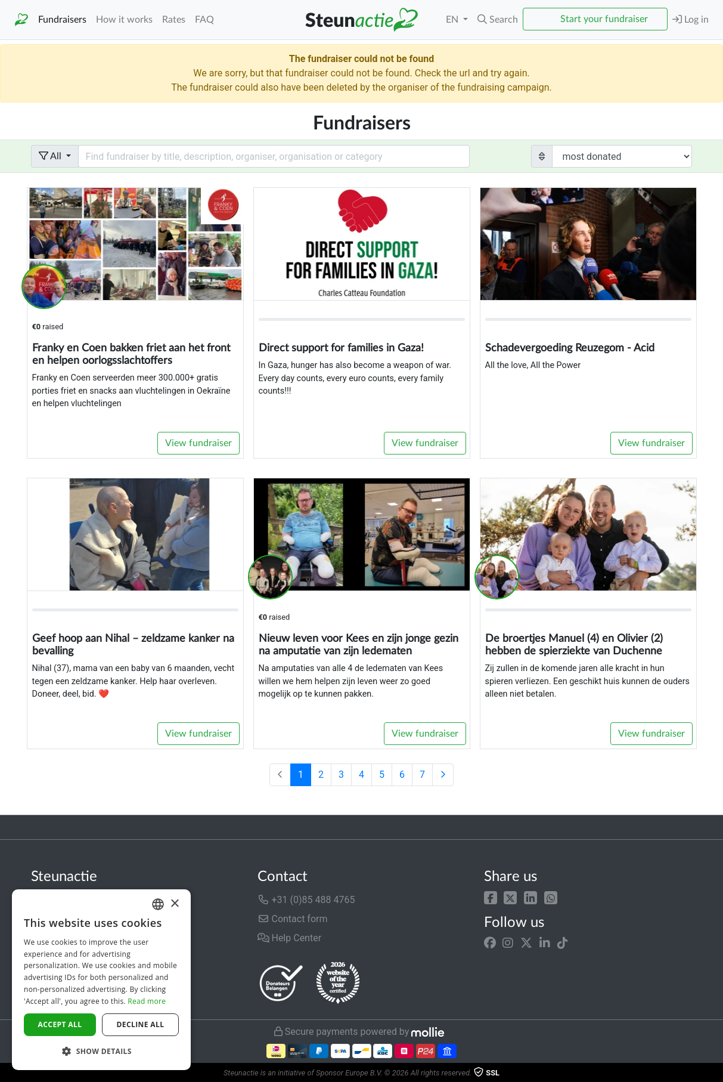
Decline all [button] (141, 1024)
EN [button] (453, 19)
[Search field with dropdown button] (274, 156)
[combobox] (158, 904)
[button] (490, 897)
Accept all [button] (60, 1024)
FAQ (204, 19)
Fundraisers (62, 19)
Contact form (292, 919)
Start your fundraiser (604, 19)
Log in (690, 19)
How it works (124, 19)
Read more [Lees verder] (147, 1001)
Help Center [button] (289, 938)
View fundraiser (198, 443)
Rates (173, 19)
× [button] (174, 903)
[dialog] (101, 979)
